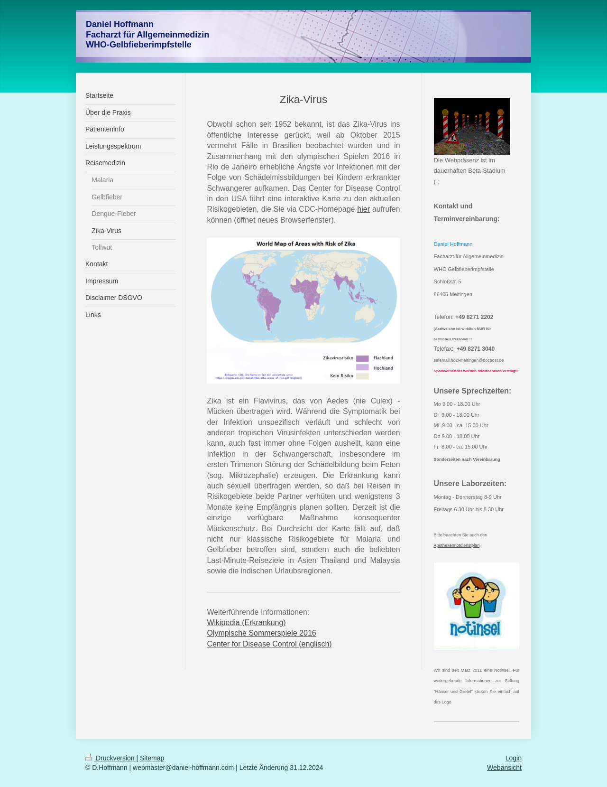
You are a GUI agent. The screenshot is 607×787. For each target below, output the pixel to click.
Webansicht (504, 767)
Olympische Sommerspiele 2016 (261, 633)
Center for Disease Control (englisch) (269, 644)
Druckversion (110, 758)
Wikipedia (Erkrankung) (246, 622)
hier (363, 209)
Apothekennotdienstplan (457, 545)
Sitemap (152, 758)
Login (514, 758)
